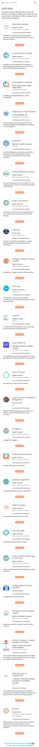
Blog (11, 743)
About (6, 743)
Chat (16, 743)
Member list (23, 743)
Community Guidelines (23, 745)
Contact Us (10, 745)
